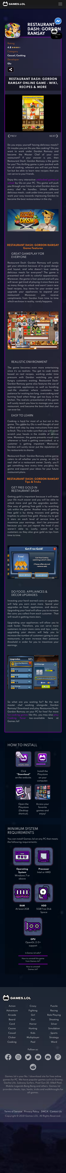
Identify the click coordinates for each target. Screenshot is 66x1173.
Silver (54, 1024)
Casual (12, 1033)
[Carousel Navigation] (33, 136)
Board (12, 1019)
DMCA (44, 1111)
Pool (33, 1042)
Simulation (54, 1028)
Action (12, 1006)
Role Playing (54, 1015)
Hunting (33, 1028)
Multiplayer (33, 1037)
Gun (33, 1019)
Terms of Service (13, 1111)
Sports (54, 1033)
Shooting (54, 1019)
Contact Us (56, 1111)
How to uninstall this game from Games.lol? (33, 960)
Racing (54, 1010)
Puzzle (54, 1006)
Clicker (12, 1037)
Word (54, 1042)
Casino (12, 1028)
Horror (33, 1024)
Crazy (33, 1006)
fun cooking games (17, 715)
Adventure (12, 1010)
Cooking (11, 1042)
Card (12, 1024)
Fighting (33, 1010)
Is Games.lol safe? (33, 953)
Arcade (12, 1015)
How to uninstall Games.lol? (33, 968)
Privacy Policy (31, 1111)
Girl (33, 1015)
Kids (33, 1033)
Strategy (54, 1037)
